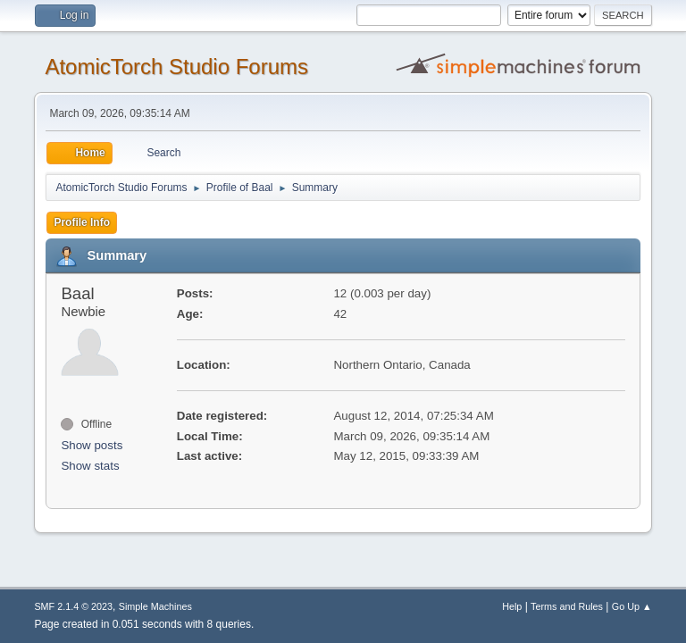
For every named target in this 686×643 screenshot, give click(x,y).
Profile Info (82, 222)
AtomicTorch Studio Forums (176, 66)
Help (512, 606)
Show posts (91, 445)
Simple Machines (155, 606)
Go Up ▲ (632, 606)
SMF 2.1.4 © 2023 (73, 606)
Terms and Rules (567, 606)
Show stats (90, 465)
